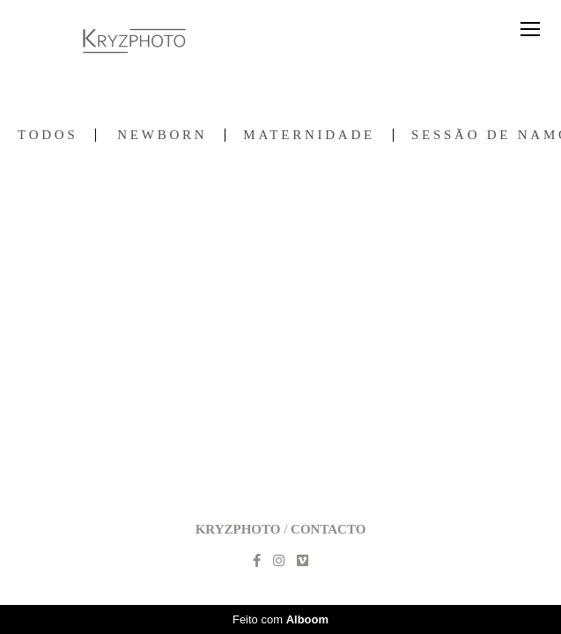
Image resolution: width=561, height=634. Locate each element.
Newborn (162, 135)
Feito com (280, 619)
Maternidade (309, 135)
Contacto (328, 529)
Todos (48, 135)
